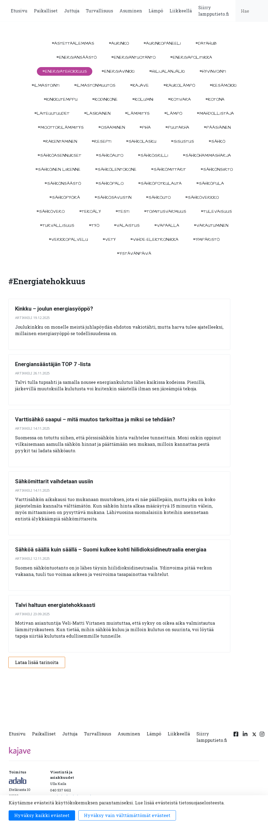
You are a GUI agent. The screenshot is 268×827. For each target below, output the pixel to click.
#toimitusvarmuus (165, 211)
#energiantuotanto (133, 57)
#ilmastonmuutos (94, 85)
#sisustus (182, 141)
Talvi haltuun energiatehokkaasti (55, 605)
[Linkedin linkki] (245, 738)
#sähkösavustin (112, 197)
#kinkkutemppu (60, 99)
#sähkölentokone (115, 169)
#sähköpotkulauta (160, 183)
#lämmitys (137, 113)
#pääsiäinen (217, 127)
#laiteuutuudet (51, 113)
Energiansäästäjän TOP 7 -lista (53, 364)
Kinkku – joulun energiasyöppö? (54, 308)
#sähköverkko (202, 197)
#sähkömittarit (168, 169)
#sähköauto (109, 155)
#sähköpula (210, 183)
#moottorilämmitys (61, 127)
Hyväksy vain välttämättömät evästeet (127, 815)
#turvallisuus (57, 225)
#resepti (101, 141)
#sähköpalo (110, 183)
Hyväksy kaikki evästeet (41, 815)
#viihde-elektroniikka (154, 239)
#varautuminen (211, 225)
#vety (109, 239)
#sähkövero (50, 211)
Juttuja (71, 10)
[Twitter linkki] (253, 738)
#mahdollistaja (215, 113)
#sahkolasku (141, 141)
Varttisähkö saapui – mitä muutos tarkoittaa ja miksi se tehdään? (95, 419)
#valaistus (127, 225)
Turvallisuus (99, 10)
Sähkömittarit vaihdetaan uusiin (54, 481)
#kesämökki (223, 85)
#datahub (206, 43)
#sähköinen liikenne (57, 169)
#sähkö (217, 141)
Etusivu (19, 10)
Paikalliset (46, 10)
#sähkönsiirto (216, 169)
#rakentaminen (60, 141)
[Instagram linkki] (262, 738)
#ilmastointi (45, 85)
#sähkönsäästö (62, 183)
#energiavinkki (118, 71)
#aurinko (119, 43)
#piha (145, 127)
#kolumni (142, 99)
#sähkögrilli (153, 155)
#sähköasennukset (59, 155)
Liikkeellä (181, 10)
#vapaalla (166, 225)
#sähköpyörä (64, 197)
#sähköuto (158, 197)
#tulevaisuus (216, 211)
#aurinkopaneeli (162, 43)
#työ (94, 225)
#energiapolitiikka (191, 57)
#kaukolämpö (179, 85)
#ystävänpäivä (134, 253)
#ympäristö (206, 239)
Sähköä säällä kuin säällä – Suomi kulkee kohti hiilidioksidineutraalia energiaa (110, 549)
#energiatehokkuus (64, 71)
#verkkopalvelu (68, 239)
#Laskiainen (97, 113)
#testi (122, 211)
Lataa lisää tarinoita (36, 662)
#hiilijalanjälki (167, 71)
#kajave (139, 85)
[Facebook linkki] (236, 738)
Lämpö (156, 10)
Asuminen (130, 10)
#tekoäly (90, 211)
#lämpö (173, 113)
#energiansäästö (76, 57)
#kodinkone (105, 99)
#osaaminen (111, 127)
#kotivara (179, 99)
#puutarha (177, 127)
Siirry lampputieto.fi (213, 11)
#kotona (214, 99)
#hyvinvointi (212, 71)
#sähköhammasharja (207, 155)
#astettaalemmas (73, 43)
